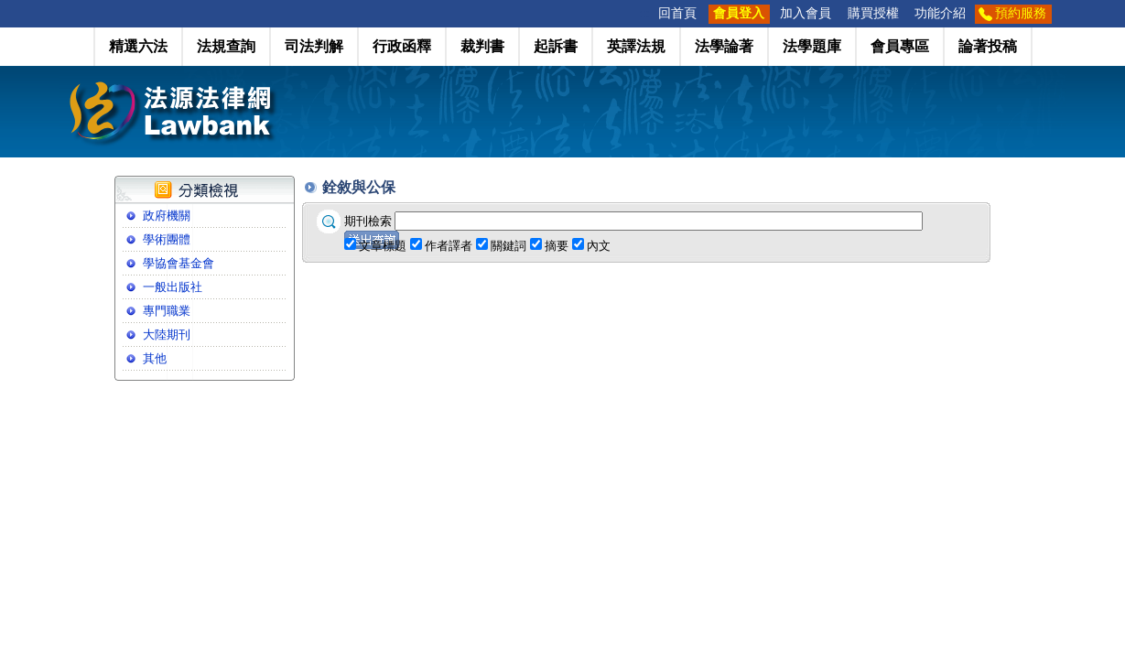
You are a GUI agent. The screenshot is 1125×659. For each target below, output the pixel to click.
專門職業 (166, 311)
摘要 (556, 246)
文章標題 (382, 246)
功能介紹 (940, 13)
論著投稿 (987, 46)
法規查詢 (226, 46)
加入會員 (805, 13)
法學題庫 (812, 46)
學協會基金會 (178, 263)
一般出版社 (172, 287)
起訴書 (556, 46)
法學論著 (724, 46)
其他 (155, 358)
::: (644, 13)
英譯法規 (636, 46)
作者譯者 (448, 246)
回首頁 (677, 13)
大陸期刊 (166, 334)
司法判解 (314, 46)
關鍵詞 (508, 246)
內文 (599, 246)
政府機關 (166, 215)
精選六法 (138, 46)
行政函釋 (402, 46)
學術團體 (166, 239)
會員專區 (900, 46)
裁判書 (482, 46)
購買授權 (873, 13)
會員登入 (738, 13)
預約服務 (1020, 13)
